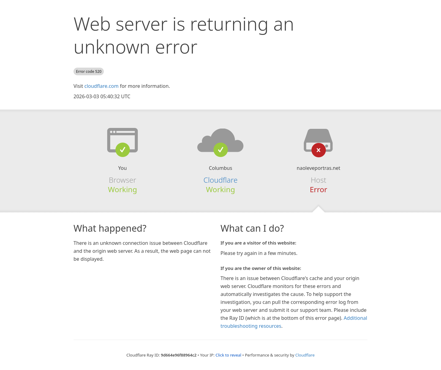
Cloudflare (220, 180)
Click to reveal (228, 355)
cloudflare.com (101, 86)
